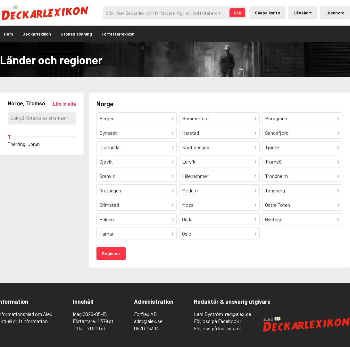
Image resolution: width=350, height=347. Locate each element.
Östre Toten (277, 205)
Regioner (111, 253)
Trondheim (276, 176)
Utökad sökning (76, 33)
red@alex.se (238, 314)
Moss (188, 205)
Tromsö (273, 161)
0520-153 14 (146, 328)
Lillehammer (195, 176)
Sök (237, 12)
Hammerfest (195, 118)
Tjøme (272, 147)
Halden (106, 219)
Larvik (189, 161)
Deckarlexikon (36, 33)
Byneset (108, 133)
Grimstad (109, 205)
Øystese (273, 219)
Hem (8, 33)
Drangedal (110, 147)
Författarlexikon (118, 33)
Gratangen (110, 190)
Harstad (190, 133)
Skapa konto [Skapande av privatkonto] (267, 12)
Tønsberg (275, 190)
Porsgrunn (276, 118)
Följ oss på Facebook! (217, 321)
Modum (190, 190)
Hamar (106, 233)
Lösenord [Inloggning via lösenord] (335, 12)
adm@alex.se (148, 321)
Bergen (106, 118)
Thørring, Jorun (24, 144)
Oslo (186, 233)
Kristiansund (195, 147)
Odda (187, 219)
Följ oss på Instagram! (218, 328)
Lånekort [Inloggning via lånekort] (303, 12)
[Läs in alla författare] (64, 104)
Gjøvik (106, 161)
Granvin (107, 176)
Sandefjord (276, 133)
